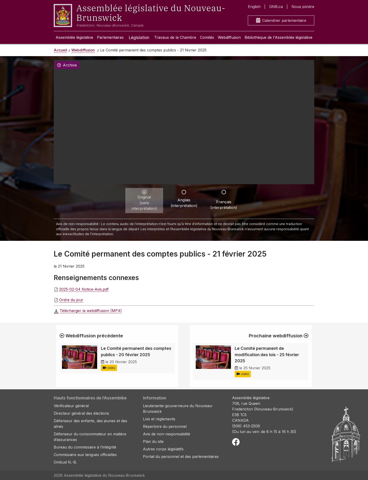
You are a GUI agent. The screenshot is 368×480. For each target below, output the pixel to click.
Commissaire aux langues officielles (85, 454)
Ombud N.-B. (65, 462)
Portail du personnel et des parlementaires (181, 456)
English (254, 6)
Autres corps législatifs (163, 449)
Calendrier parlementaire (281, 20)
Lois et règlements (159, 419)
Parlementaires (110, 37)
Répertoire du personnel (165, 426)
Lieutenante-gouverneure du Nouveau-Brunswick (178, 408)
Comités (207, 37)
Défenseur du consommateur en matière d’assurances (90, 437)
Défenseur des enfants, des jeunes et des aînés (90, 423)
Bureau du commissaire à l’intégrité (85, 447)
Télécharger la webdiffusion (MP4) (91, 310)
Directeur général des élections (81, 413)
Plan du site (153, 441)
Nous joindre (302, 6)
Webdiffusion (229, 37)
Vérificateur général (71, 405)
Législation (139, 37)
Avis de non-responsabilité (166, 434)
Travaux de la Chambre (175, 37)
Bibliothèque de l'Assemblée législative (278, 37)
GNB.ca (276, 6)
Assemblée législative (74, 37)
